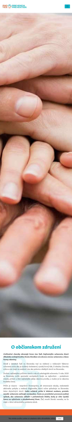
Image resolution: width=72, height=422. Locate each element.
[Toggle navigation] (67, 6)
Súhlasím (59, 418)
